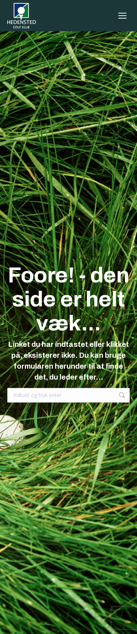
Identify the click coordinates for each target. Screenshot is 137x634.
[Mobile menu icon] (122, 15)
